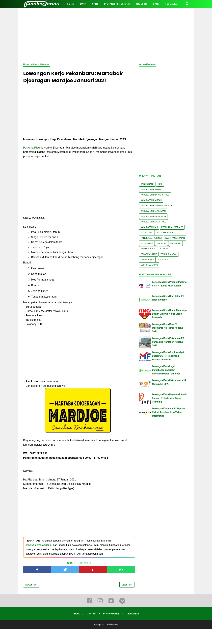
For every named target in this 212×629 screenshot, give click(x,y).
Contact (91, 613)
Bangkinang (147, 184)
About (76, 613)
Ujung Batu (164, 259)
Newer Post (31, 584)
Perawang (175, 243)
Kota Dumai (147, 232)
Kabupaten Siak (149, 227)
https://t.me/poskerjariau (39, 544)
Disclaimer (133, 613)
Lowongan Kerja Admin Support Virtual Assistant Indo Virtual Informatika (168, 412)
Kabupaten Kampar (151, 200)
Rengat (164, 248)
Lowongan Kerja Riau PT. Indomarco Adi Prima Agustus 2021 (167, 328)
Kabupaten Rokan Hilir (153, 216)
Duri (160, 184)
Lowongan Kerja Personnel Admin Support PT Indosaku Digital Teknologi (169, 398)
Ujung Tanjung (149, 265)
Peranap (161, 243)
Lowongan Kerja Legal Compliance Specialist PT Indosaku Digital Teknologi (166, 370)
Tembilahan (147, 259)
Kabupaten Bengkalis (152, 189)
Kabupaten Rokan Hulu (153, 221)
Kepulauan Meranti (172, 227)
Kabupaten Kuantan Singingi (157, 205)
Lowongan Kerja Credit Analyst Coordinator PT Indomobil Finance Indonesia (168, 356)
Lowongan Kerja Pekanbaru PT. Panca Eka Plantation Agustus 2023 (168, 342)
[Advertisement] (106, 35)
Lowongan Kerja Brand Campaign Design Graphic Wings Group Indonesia (169, 314)
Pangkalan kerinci (151, 238)
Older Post (127, 584)
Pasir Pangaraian (175, 238)
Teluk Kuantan (168, 254)
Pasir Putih (147, 243)
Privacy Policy (111, 613)
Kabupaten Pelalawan (153, 211)
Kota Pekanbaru (166, 232)
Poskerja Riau (31, 147)
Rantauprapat (149, 248)
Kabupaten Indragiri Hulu (155, 195)
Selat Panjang (149, 254)
